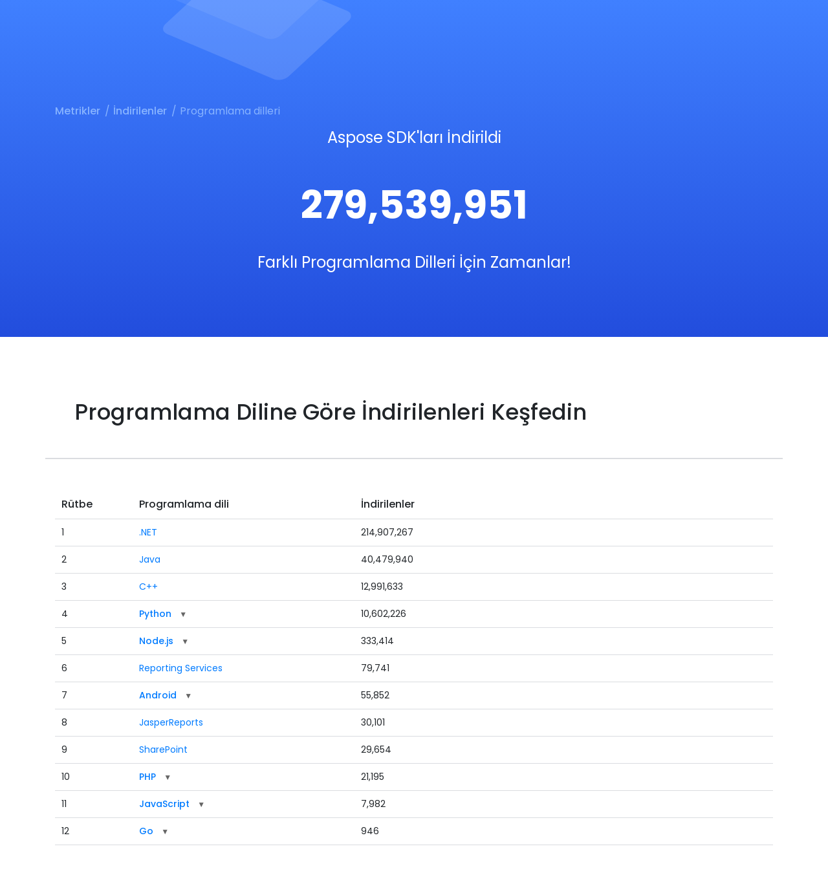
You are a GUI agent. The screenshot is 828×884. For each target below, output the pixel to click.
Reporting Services (181, 668)
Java (149, 559)
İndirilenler (140, 110)
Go (146, 831)
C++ (148, 586)
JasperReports (171, 722)
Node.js (156, 640)
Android (158, 695)
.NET (148, 532)
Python (155, 613)
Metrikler (77, 110)
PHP (147, 776)
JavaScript (164, 803)
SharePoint (163, 749)
